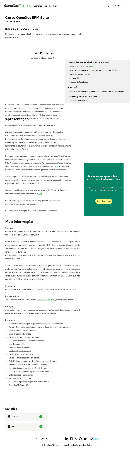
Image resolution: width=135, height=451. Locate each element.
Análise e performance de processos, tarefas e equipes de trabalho (96, 91)
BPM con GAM (74, 78)
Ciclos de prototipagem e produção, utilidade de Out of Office (94, 70)
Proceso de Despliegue (78, 82)
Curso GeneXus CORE (46, 300)
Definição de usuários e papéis (81, 66)
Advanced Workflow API (78, 100)
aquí (39, 163)
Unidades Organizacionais (79, 74)
